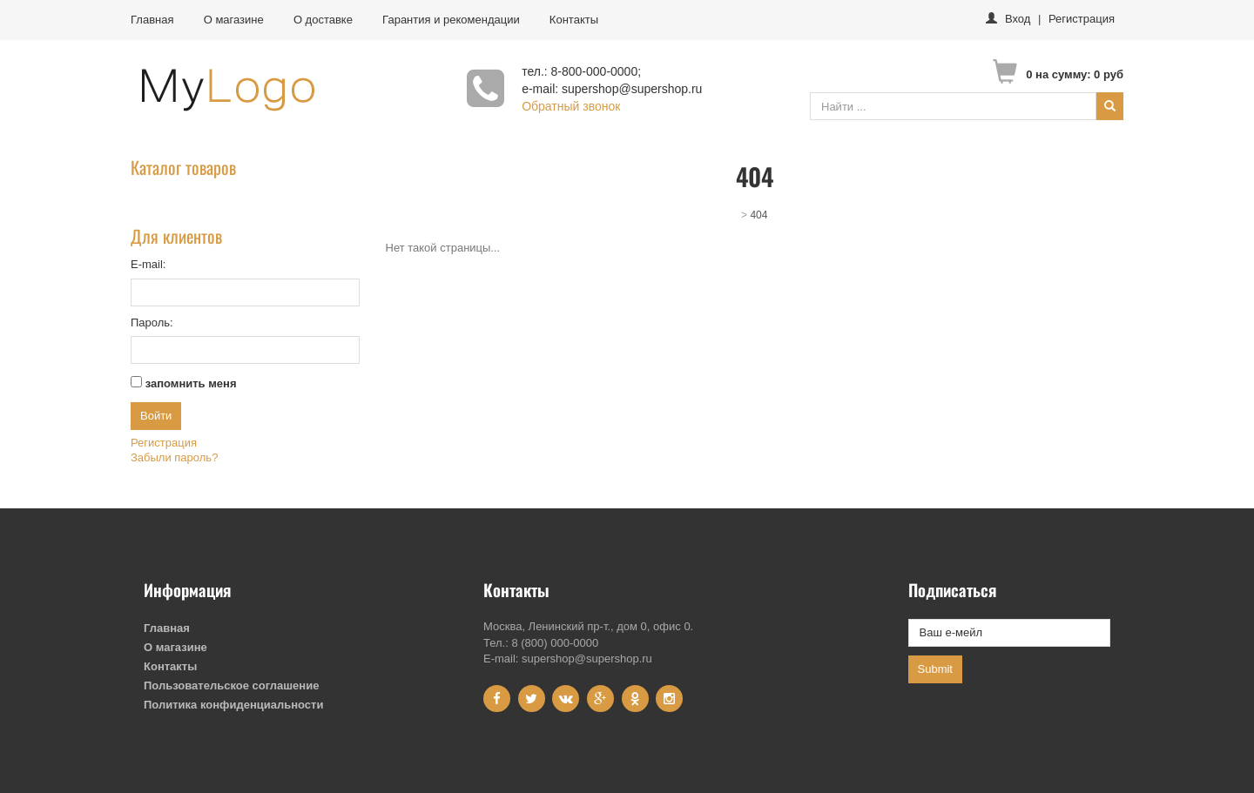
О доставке (323, 19)
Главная (152, 19)
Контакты (573, 19)
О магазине (234, 19)
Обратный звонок (571, 106)
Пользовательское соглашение (231, 685)
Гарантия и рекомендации (451, 19)
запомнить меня (191, 383)
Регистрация (1081, 18)
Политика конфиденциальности (233, 704)
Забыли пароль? (174, 457)
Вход (1017, 18)
